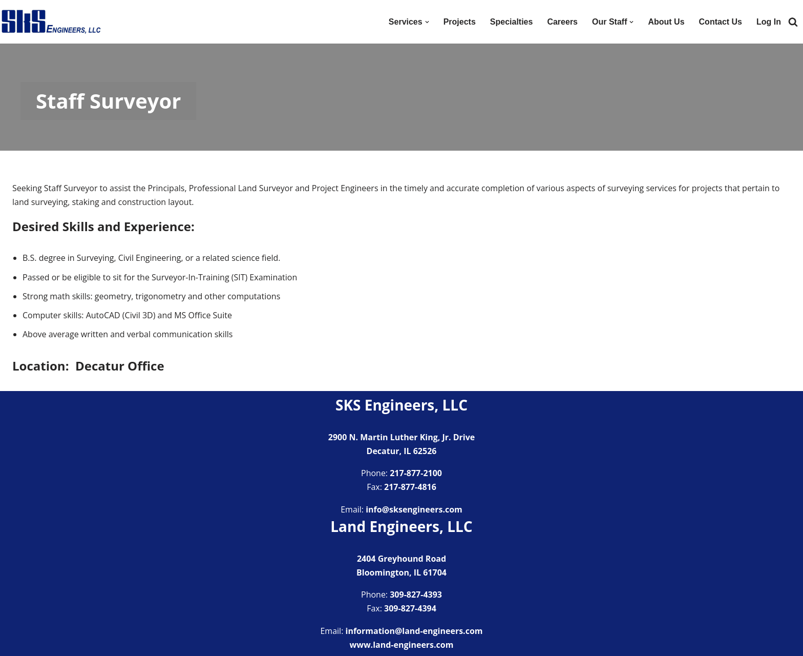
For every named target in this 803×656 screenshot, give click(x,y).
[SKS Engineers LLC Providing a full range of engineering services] (51, 21)
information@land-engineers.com (414, 631)
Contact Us (720, 21)
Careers (562, 21)
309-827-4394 (410, 608)
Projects (459, 21)
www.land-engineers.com (402, 644)
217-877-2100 (416, 473)
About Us (666, 21)
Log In (768, 21)
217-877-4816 (410, 487)
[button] (427, 22)
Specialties (511, 21)
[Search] (793, 22)
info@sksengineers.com (414, 509)
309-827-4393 (416, 594)
